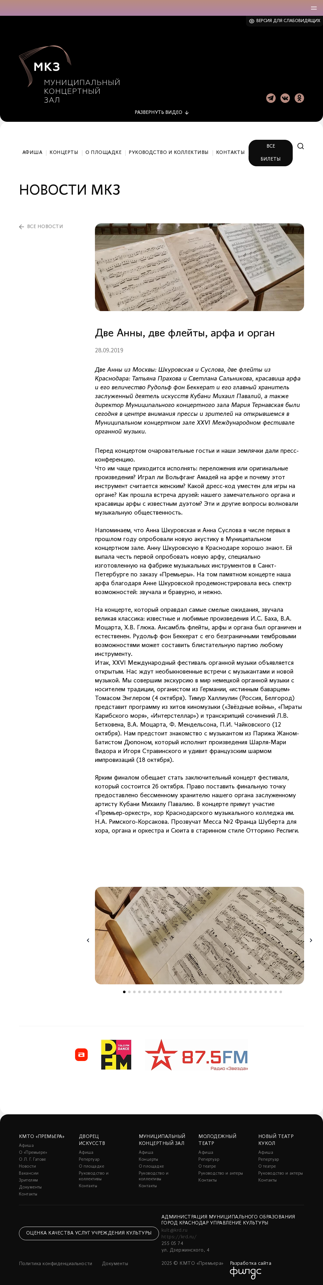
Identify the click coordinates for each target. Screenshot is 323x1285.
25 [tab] (245, 990)
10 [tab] (169, 990)
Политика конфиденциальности (55, 1261)
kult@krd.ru (174, 1228)
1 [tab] (124, 990)
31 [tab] (275, 990)
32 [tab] (280, 990)
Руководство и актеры (220, 1171)
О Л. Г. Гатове (32, 1157)
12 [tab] (180, 990)
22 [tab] (230, 990)
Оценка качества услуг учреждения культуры (89, 1231)
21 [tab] (225, 990)
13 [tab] (185, 990)
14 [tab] (190, 990)
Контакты (230, 151)
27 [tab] (255, 990)
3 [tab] (134, 990)
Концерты (64, 151)
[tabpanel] (199, 933)
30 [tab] (270, 990)
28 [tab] (260, 990)
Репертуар (89, 1157)
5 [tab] (144, 990)
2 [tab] (129, 990)
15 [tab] (195, 990)
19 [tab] (215, 990)
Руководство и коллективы (169, 151)
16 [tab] (200, 990)
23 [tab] (235, 990)
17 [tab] (205, 990)
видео (158, 110)
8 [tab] (159, 990)
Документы (30, 1185)
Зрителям (28, 1178)
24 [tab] (240, 990)
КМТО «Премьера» (41, 1134)
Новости (27, 1164)
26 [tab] (250, 990)
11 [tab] (174, 990)
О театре (207, 1164)
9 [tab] (164, 990)
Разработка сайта (251, 1261)
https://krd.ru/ (179, 1235)
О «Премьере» (33, 1150)
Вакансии (28, 1171)
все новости (45, 224)
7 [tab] (154, 990)
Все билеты (271, 151)
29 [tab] (265, 990)
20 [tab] (220, 990)
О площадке (103, 151)
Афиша (32, 151)
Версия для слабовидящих (288, 21)
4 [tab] (139, 990)
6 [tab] (149, 990)
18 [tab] (210, 990)
